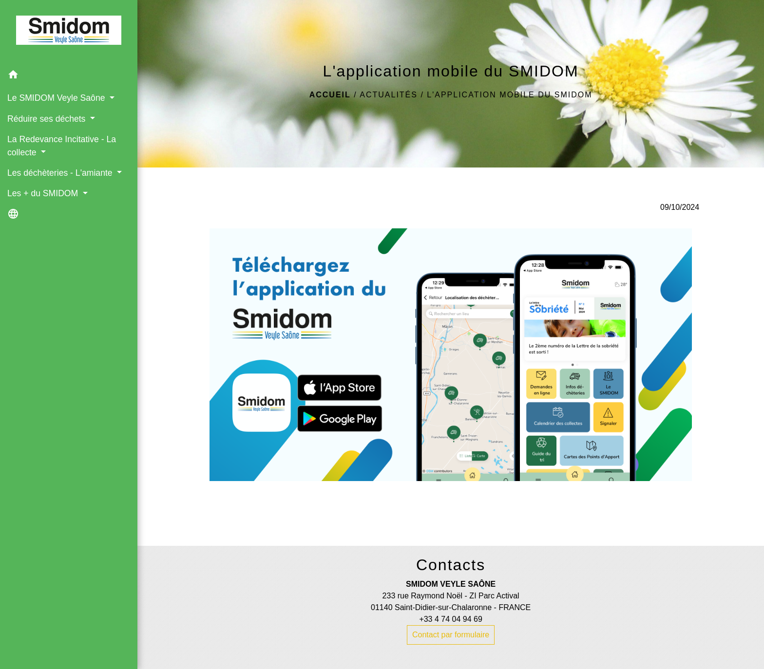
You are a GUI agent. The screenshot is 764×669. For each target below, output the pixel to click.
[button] (68, 76)
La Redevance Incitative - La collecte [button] (61, 145)
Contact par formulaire (450, 635)
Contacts (450, 565)
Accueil (330, 95)
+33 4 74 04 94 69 (450, 619)
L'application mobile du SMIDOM (509, 95)
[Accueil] (68, 32)
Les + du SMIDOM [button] (43, 193)
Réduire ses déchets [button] (47, 119)
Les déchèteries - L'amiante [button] (61, 173)
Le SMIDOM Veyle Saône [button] (57, 98)
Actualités (389, 95)
